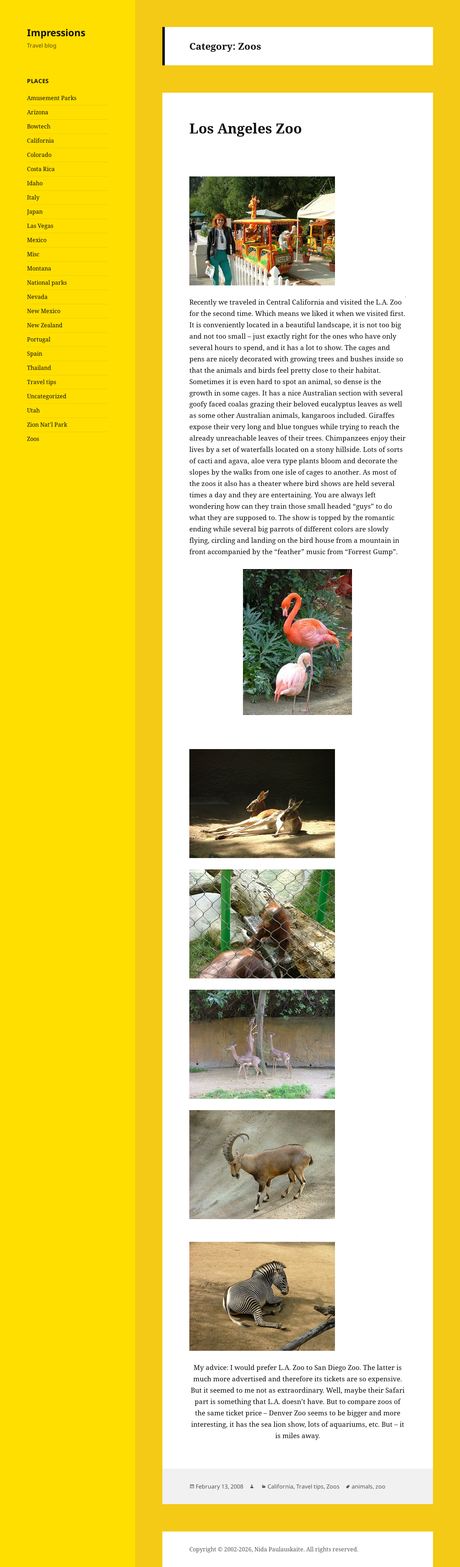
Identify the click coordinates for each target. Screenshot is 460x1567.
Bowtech (38, 126)
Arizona (37, 112)
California (40, 140)
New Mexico (43, 311)
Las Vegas (40, 226)
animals (362, 1486)
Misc (33, 254)
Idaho (35, 183)
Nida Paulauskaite (278, 1549)
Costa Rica (41, 169)
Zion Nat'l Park (47, 424)
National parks (47, 282)
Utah (33, 410)
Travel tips (41, 382)
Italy (33, 197)
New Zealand (45, 325)
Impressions (56, 32)
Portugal (38, 339)
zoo (380, 1486)
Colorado (39, 155)
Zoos (33, 439)
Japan (35, 211)
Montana (39, 268)
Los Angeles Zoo (245, 128)
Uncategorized (46, 396)
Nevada (37, 297)
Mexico (37, 240)
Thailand (39, 368)
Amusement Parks (51, 98)
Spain (34, 353)
